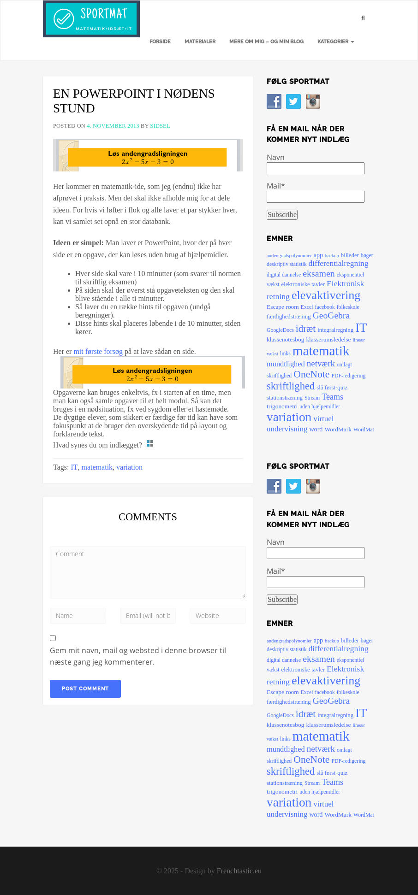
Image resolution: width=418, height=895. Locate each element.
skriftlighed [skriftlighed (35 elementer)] (291, 386)
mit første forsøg (98, 351)
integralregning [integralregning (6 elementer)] (335, 330)
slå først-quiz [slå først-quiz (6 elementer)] (331, 387)
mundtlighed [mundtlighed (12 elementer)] (286, 363)
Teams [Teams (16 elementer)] (332, 396)
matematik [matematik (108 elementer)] (321, 350)
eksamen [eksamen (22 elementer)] (318, 273)
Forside (160, 42)
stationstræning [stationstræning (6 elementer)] (285, 398)
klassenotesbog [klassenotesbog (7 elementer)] (285, 339)
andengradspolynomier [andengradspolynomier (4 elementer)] (289, 255)
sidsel (160, 126)
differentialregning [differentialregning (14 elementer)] (339, 263)
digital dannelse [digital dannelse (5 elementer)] (284, 275)
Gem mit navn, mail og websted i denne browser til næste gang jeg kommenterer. (138, 656)
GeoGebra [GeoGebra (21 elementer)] (331, 315)
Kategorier (335, 42)
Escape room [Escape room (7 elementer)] (283, 306)
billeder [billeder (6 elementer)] (350, 255)
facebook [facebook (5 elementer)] (325, 307)
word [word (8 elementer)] (315, 429)
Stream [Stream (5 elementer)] (312, 398)
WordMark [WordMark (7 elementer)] (338, 429)
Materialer (200, 42)
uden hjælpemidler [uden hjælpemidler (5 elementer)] (319, 407)
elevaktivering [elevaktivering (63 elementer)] (326, 295)
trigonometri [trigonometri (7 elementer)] (282, 406)
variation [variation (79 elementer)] (289, 417)
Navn (315, 163)
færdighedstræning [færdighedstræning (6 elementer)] (289, 316)
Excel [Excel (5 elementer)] (307, 307)
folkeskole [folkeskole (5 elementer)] (348, 307)
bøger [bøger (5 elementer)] (367, 256)
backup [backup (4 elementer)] (332, 255)
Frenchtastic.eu (239, 871)
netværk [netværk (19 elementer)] (321, 363)
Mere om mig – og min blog (266, 42)
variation (129, 467)
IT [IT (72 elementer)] (361, 328)
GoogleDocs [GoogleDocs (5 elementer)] (280, 330)
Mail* (315, 192)
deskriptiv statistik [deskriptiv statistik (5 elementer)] (287, 264)
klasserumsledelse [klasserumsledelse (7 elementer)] (328, 339)
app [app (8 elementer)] (318, 255)
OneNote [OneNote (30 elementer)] (311, 374)
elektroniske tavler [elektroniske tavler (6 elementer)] (303, 284)
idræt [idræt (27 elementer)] (306, 328)
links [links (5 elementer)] (285, 354)
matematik (97, 467)
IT (74, 467)
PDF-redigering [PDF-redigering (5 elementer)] (348, 376)
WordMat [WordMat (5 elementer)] (363, 430)
